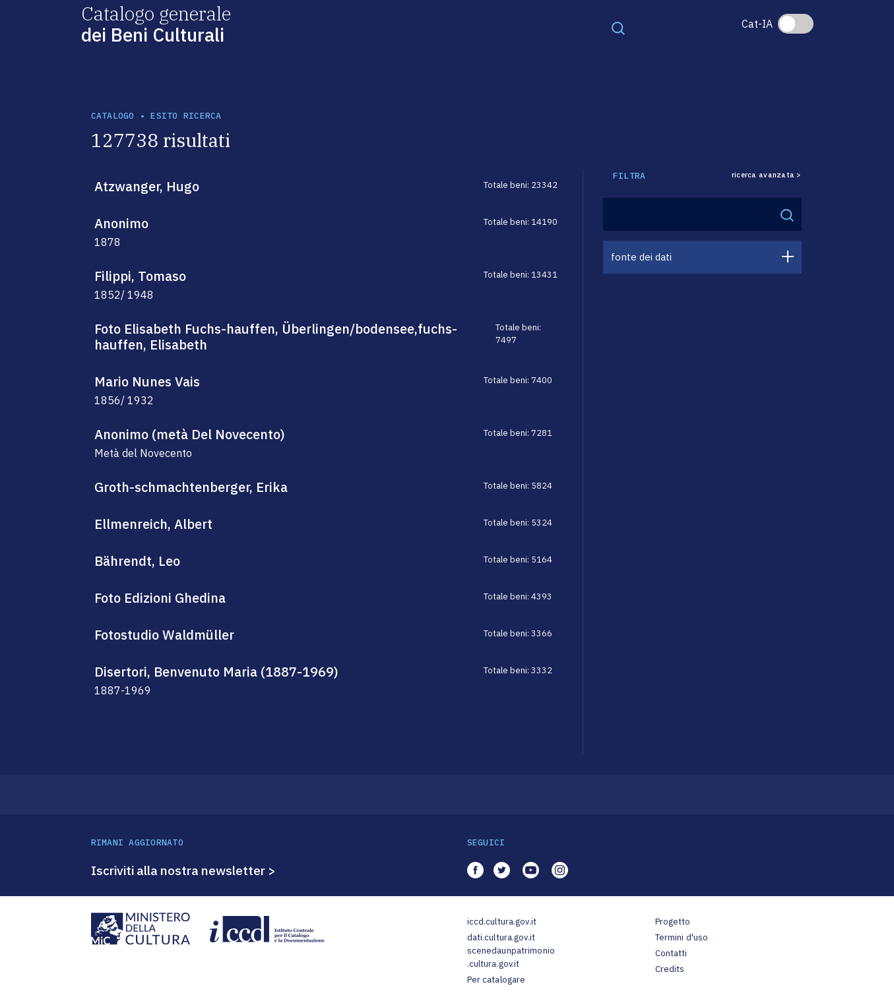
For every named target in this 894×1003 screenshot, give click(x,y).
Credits (670, 969)
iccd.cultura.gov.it (501, 921)
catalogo (113, 115)
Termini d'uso (682, 937)
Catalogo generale (156, 23)
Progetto (673, 921)
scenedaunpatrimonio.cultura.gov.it (511, 957)
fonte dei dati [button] (641, 257)
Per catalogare (496, 979)
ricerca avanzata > (767, 175)
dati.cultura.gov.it (501, 937)
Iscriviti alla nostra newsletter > (183, 870)
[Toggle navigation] (618, 28)
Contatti (671, 953)
